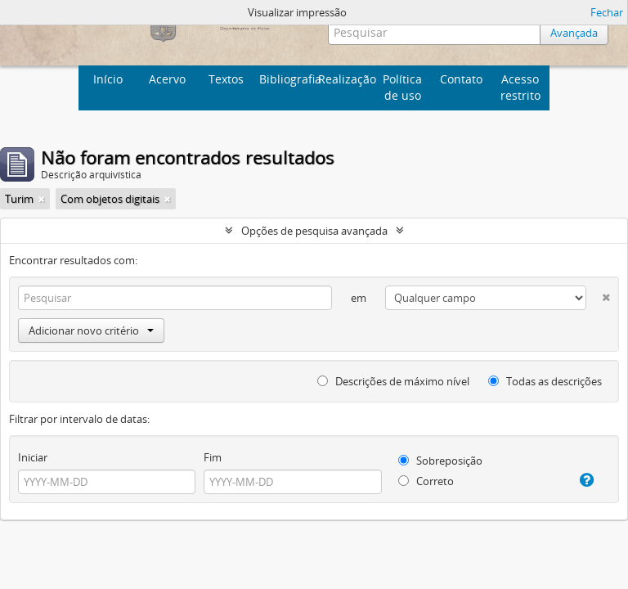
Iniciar (32, 457)
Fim (213, 457)
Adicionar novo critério (91, 330)
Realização (345, 79)
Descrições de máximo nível (393, 381)
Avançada (574, 32)
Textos (226, 79)
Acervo (167, 79)
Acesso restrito (520, 87)
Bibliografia (286, 79)
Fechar (606, 12)
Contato (461, 79)
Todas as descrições (545, 381)
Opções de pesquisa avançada (314, 230)
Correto (426, 481)
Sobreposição (440, 460)
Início (108, 79)
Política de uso (402, 87)
